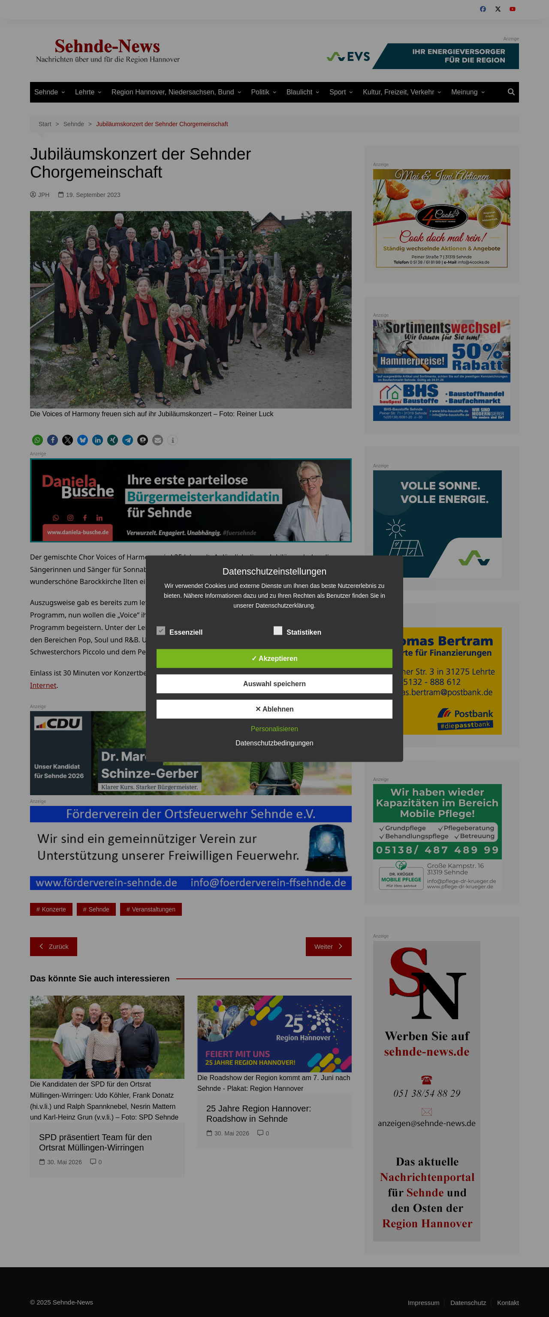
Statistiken (297, 630)
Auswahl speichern (274, 683)
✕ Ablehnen (274, 708)
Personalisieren (274, 728)
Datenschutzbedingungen (274, 742)
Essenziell (179, 630)
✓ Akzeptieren (274, 658)
